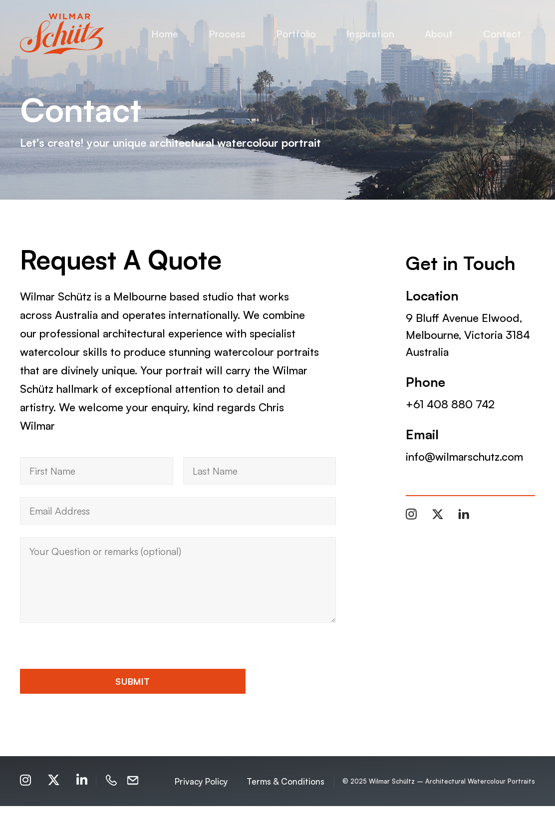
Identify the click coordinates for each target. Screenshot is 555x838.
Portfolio (296, 33)
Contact (502, 33)
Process (227, 33)
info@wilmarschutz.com (464, 456)
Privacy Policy (201, 813)
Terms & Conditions (285, 813)
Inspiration (370, 33)
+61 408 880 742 (450, 404)
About (439, 33)
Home (164, 33)
